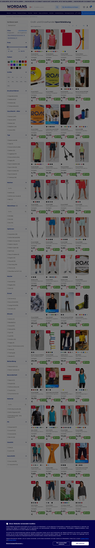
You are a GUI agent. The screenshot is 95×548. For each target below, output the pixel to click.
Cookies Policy (85, 538)
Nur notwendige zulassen (61, 543)
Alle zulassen (80, 543)
